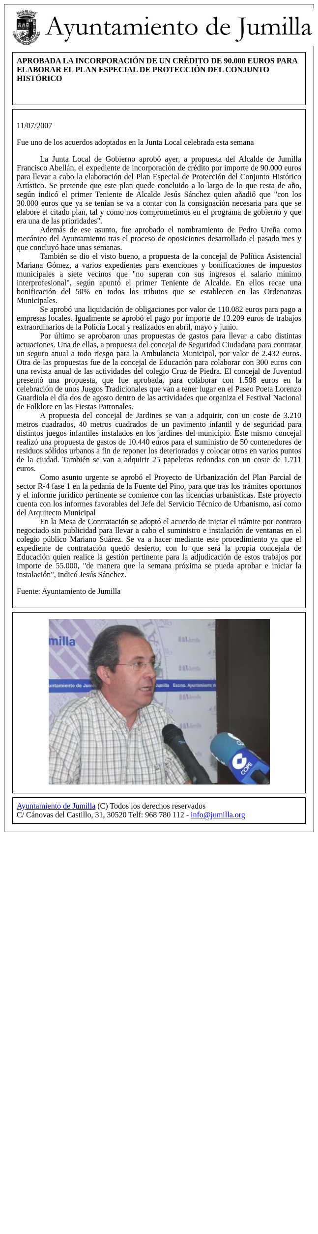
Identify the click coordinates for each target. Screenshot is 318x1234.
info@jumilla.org (218, 815)
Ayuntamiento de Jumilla (56, 806)
